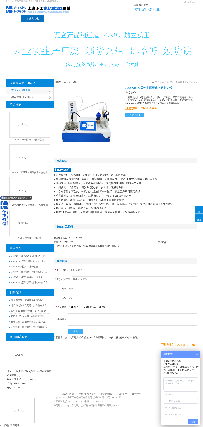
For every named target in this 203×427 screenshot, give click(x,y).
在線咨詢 (134, 115)
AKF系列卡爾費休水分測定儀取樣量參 (30, 327)
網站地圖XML (190, 2)
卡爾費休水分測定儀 (22, 83)
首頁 (13, 18)
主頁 (157, 82)
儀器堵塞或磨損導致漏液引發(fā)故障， (30, 321)
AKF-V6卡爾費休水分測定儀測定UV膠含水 (30, 272)
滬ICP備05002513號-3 (112, 397)
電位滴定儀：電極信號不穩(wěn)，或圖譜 (30, 300)
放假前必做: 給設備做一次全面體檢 (28, 311)
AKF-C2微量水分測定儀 (29, 238)
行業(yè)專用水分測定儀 (22, 97)
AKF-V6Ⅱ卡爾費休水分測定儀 (29, 139)
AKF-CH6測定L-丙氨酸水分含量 (27, 277)
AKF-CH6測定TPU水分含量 (24, 266)
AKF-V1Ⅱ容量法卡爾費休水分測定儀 (30, 172)
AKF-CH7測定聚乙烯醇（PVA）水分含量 (30, 256)
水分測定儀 (33, 18)
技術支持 (108, 18)
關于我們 (128, 18)
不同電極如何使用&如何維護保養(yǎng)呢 (30, 316)
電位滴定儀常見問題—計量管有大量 (29, 305)
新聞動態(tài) (85, 18)
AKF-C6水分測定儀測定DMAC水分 (28, 261)
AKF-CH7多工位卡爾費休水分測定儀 (29, 205)
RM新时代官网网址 (9, 425)
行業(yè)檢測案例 (59, 18)
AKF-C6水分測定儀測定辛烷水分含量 (29, 282)
